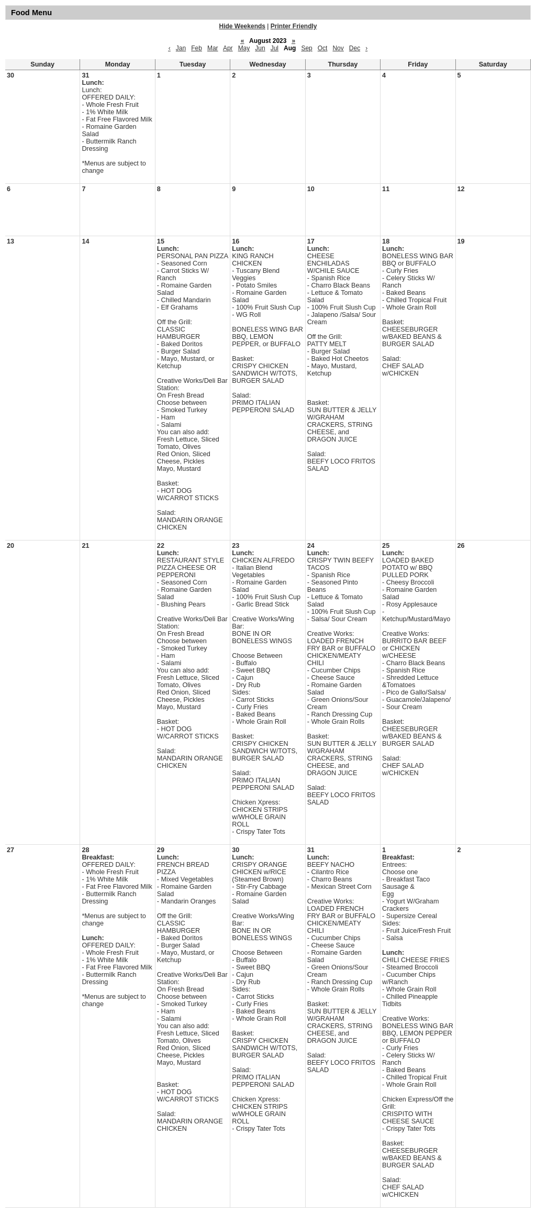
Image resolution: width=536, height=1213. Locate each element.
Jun (260, 48)
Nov (337, 48)
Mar (212, 48)
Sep (306, 48)
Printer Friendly (294, 26)
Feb (196, 48)
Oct (323, 48)
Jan (181, 48)
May (244, 48)
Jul (274, 48)
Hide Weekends (242, 26)
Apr (228, 48)
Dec (354, 48)
